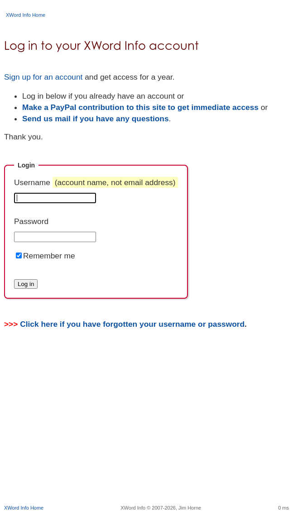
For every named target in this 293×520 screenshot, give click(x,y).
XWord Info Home (25, 15)
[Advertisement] (148, 430)
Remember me (49, 255)
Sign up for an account (43, 76)
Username (96, 182)
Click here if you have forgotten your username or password (132, 324)
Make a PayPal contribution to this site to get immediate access (140, 107)
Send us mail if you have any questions (95, 118)
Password (31, 221)
